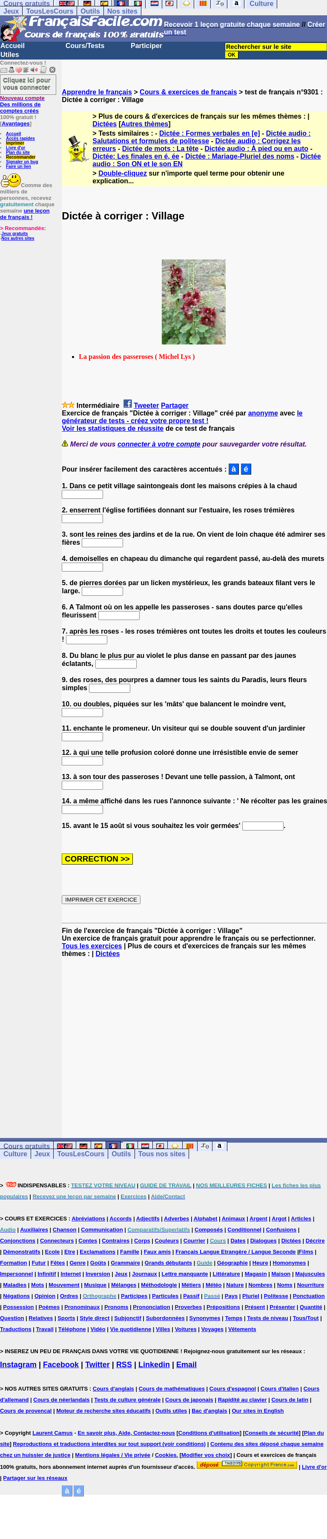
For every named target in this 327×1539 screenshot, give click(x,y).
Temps (233, 1318)
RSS (124, 1364)
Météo (214, 1285)
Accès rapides (20, 138)
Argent (258, 1218)
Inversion (98, 1274)
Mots (37, 1285)
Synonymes (205, 1318)
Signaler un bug (22, 161)
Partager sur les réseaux (35, 1478)
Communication (102, 1229)
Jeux (11, 11)
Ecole (52, 1252)
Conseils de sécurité (271, 1433)
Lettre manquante (185, 1274)
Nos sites (122, 11)
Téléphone (72, 1329)
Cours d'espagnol (232, 1388)
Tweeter (146, 405)
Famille (129, 1252)
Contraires (115, 1240)
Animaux (233, 1218)
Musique (95, 1285)
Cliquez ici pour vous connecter (27, 83)
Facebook (61, 1364)
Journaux (144, 1274)
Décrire (315, 1240)
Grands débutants (168, 1263)
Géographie (232, 1263)
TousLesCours (49, 11)
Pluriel (250, 1296)
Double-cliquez (122, 173)
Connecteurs (57, 1240)
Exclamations (97, 1252)
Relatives (41, 1318)
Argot (279, 1218)
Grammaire (125, 1263)
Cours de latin (289, 1400)
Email (186, 1364)
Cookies (166, 1455)
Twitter (97, 1364)
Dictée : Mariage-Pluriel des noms (239, 156)
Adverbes (176, 1218)
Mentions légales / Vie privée (112, 1455)
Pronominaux (82, 1307)
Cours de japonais (189, 1400)
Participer (146, 45)
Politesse (276, 1296)
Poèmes (49, 1307)
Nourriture (310, 1285)
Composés (209, 1229)
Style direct (94, 1318)
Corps (142, 1240)
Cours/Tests (85, 45)
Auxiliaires (34, 1229)
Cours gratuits (26, 1146)
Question (12, 1318)
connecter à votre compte (159, 444)
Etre (69, 1252)
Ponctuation (309, 1296)
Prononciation (151, 1307)
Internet (70, 1274)
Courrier (194, 1240)
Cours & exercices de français (188, 92)
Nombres (260, 1285)
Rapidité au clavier (242, 1400)
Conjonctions (17, 1240)
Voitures (186, 1329)
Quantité (311, 1307)
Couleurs (167, 1240)
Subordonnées (165, 1318)
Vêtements (242, 1329)
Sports (66, 1318)
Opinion (44, 1296)
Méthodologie (159, 1285)
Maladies (14, 1285)
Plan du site (18, 152)
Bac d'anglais (209, 1411)
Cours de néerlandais (61, 1400)
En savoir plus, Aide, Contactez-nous (126, 1433)
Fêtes (58, 1263)
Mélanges (123, 1285)
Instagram (18, 1364)
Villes (163, 1329)
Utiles (9, 54)
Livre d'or (15, 147)
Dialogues (263, 1240)
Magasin (256, 1274)
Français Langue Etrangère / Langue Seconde (235, 1252)
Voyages (212, 1329)
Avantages (15, 123)
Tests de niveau (267, 1318)
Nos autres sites (17, 238)
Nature (235, 1285)
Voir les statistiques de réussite (113, 428)
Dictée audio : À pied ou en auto (257, 148)
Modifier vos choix (205, 1455)
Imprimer (15, 143)
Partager (175, 405)
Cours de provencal (26, 1411)
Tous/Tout (306, 1318)
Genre (77, 1263)
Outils (90, 11)
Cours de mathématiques (172, 1388)
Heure (260, 1263)
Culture (15, 1154)
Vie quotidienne (131, 1329)
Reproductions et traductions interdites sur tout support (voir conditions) (109, 1444)
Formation (13, 1263)
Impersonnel (16, 1274)
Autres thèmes (144, 124)
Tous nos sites (162, 1154)
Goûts (98, 1263)
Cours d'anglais (113, 1388)
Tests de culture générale (127, 1400)
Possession (18, 1307)
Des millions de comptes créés (22, 104)
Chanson (65, 1229)
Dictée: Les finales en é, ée (135, 156)
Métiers (191, 1285)
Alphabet (206, 1218)
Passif (191, 1296)
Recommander (20, 157)
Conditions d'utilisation (209, 1433)
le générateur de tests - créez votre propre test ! (182, 417)
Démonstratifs (21, 1252)
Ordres (69, 1296)
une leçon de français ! (24, 214)
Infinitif (46, 1274)
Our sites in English (258, 1411)
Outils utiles (171, 1411)
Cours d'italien (280, 1388)
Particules (165, 1296)
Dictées (104, 124)
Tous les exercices (92, 946)
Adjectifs (148, 1218)
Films (306, 1252)
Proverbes (188, 1307)
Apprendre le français (97, 92)
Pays (231, 1296)
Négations (16, 1296)
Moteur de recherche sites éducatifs (103, 1411)
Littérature (226, 1274)
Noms (285, 1285)
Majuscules (310, 1274)
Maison (281, 1274)
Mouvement (64, 1285)
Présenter (282, 1307)
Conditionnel (244, 1229)
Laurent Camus (52, 1433)
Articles (301, 1218)
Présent (255, 1307)
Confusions (281, 1229)
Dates (237, 1240)
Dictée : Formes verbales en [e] (209, 133)
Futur (39, 1263)
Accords (120, 1218)
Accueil (12, 45)
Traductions (16, 1329)
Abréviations (88, 1218)
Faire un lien (18, 166)
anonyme (263, 413)
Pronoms (116, 1307)
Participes (134, 1296)
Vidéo (98, 1329)
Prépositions (223, 1307)
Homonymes (289, 1263)
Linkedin (154, 1364)
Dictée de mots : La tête (160, 148)
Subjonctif (127, 1318)
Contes (87, 1240)
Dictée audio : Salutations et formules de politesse (201, 137)
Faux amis (157, 1252)
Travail (45, 1329)
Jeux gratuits (14, 233)
